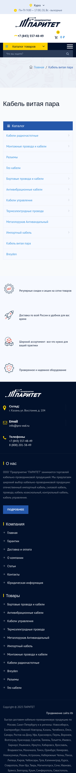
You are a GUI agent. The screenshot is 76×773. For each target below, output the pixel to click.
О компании (15, 558)
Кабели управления (19, 200)
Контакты (13, 574)
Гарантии (13, 541)
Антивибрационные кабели (24, 189)
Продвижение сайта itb (59, 713)
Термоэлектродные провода (25, 211)
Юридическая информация (25, 583)
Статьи (11, 566)
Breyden (11, 254)
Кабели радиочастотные (22, 135)
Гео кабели (13, 168)
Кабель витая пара (18, 243)
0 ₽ (62, 37)
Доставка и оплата (19, 549)
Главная (39, 67)
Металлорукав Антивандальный (27, 222)
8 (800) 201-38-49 (20, 445)
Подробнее (15, 509)
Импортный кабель (18, 232)
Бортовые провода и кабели (25, 179)
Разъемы (12, 157)
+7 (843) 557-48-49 (31, 36)
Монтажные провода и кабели (26, 146)
